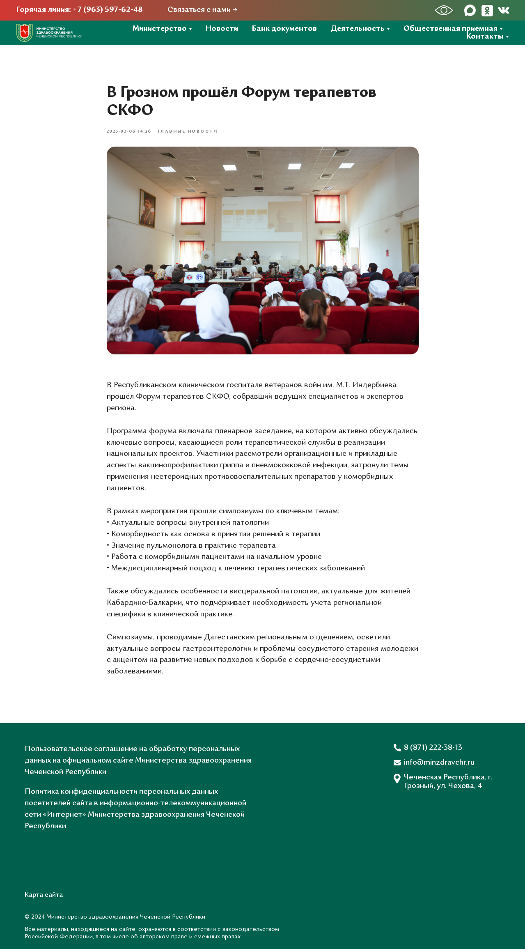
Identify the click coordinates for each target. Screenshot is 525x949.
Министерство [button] (160, 29)
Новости (222, 29)
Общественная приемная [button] (450, 29)
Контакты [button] (485, 37)
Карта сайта (44, 895)
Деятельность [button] (358, 29)
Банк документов (284, 29)
